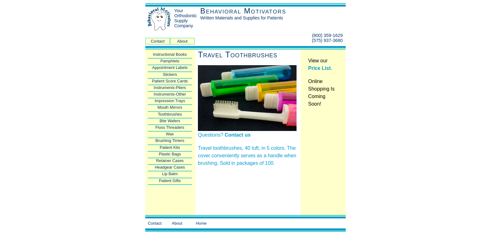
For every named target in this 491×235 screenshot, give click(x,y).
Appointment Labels (170, 67)
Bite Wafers (170, 120)
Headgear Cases (170, 167)
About (182, 41)
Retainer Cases (169, 160)
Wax (170, 134)
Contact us (238, 135)
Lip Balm (170, 173)
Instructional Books (170, 54)
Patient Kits (170, 147)
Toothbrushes (170, 114)
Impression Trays (170, 100)
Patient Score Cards (170, 81)
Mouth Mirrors (170, 107)
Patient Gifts (170, 180)
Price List (319, 68)
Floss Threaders (169, 127)
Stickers (170, 74)
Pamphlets (169, 61)
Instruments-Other (170, 94)
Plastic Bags (170, 154)
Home (201, 223)
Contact (157, 41)
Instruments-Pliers (170, 87)
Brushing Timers (169, 140)
